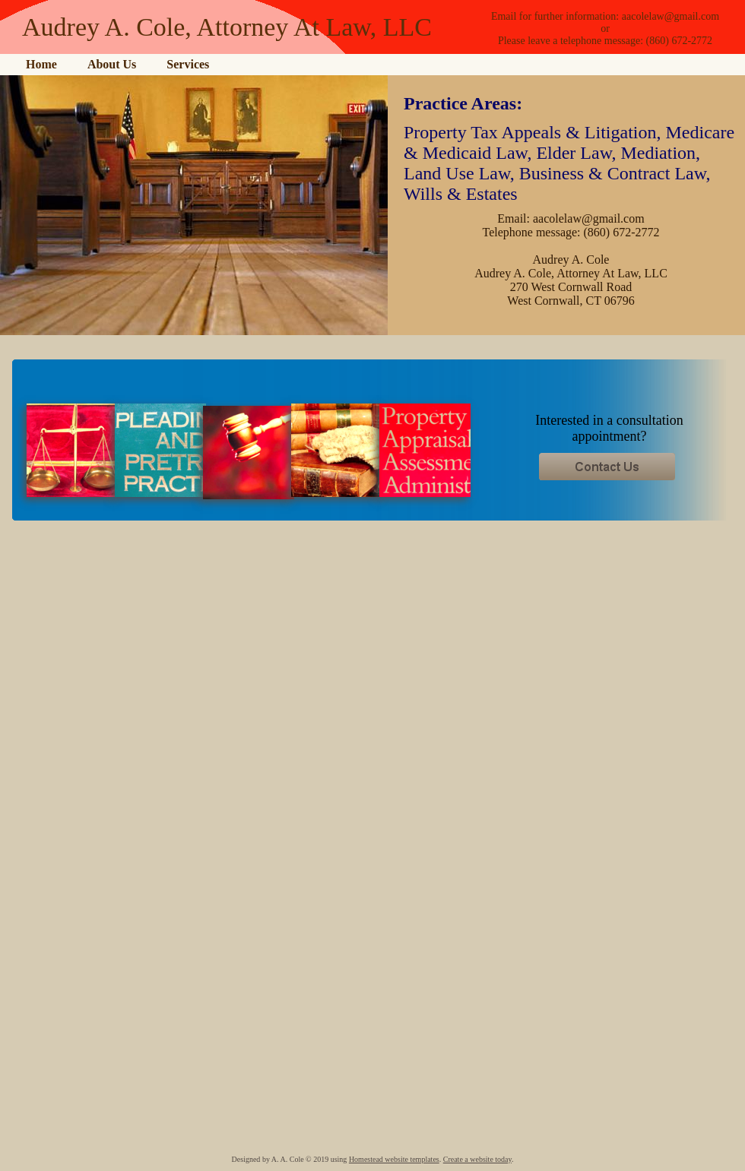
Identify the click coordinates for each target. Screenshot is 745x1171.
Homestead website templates (394, 1159)
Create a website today (477, 1159)
